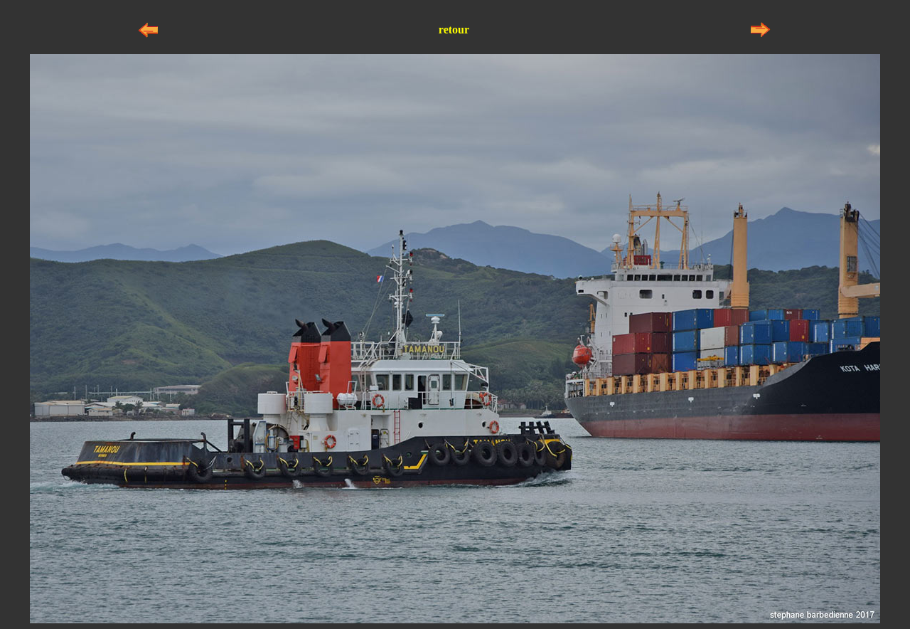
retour (454, 29)
